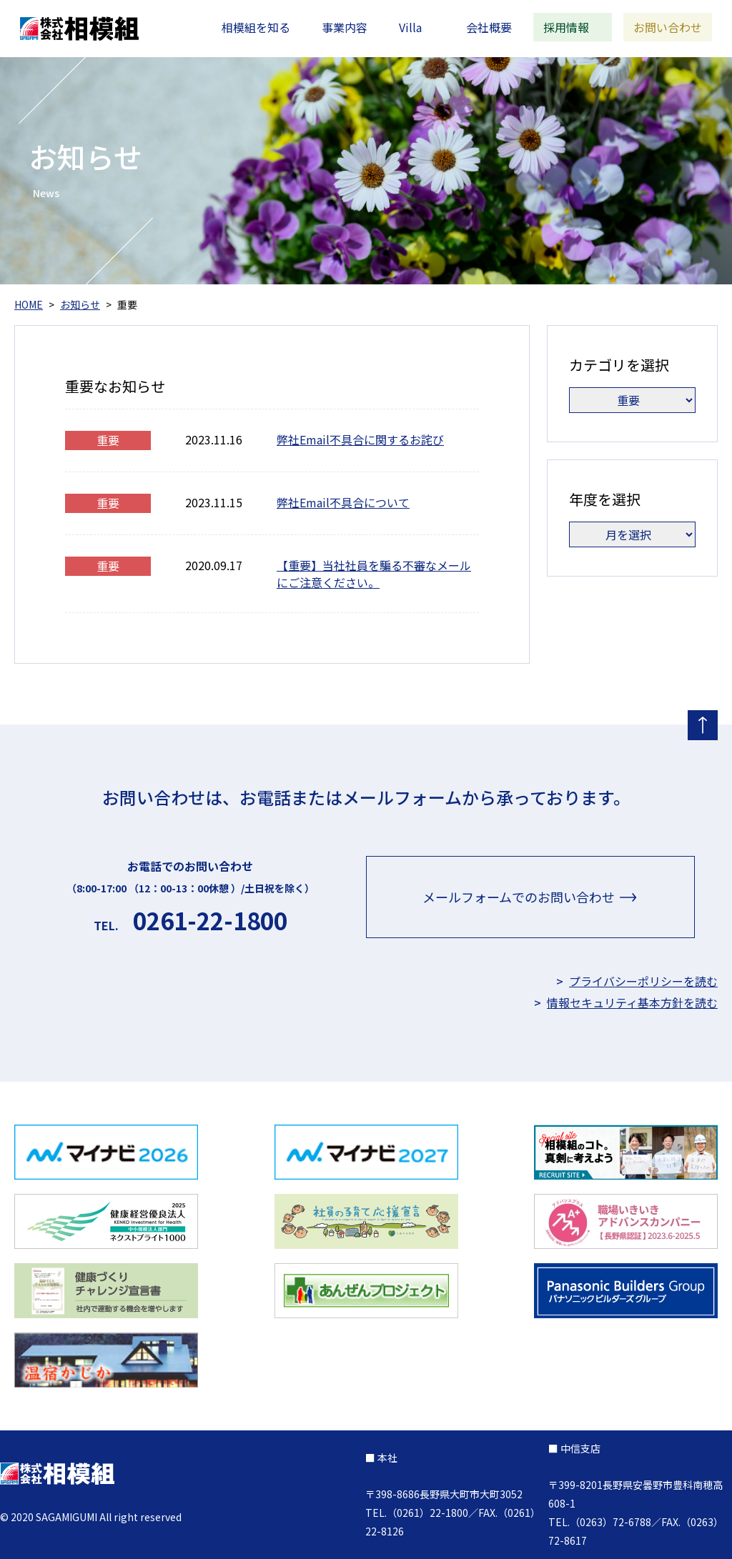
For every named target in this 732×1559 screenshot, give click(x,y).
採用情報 (566, 27)
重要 (108, 440)
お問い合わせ (667, 27)
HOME (28, 304)
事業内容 (344, 27)
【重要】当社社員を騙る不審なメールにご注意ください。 (374, 574)
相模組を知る (256, 27)
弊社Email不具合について (343, 502)
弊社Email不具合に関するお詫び (360, 439)
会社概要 (489, 27)
